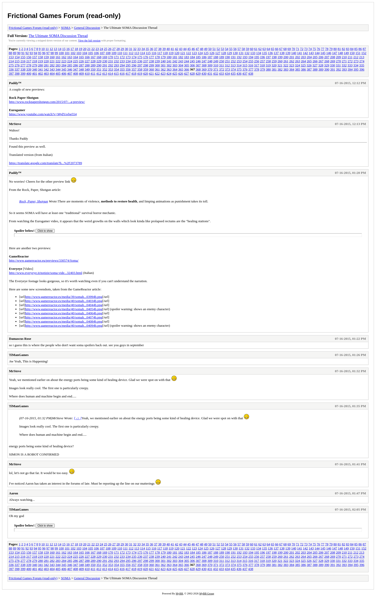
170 (110, 57)
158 (40, 57)
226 (81, 61)
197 (268, 57)
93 (31, 53)
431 (209, 73)
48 (201, 49)
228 (93, 61)
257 (262, 61)
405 (58, 73)
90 (19, 53)
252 (233, 61)
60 (251, 49)
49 (205, 49)
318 (262, 65)
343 (52, 69)
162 (64, 57)
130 (235, 53)
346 (69, 69)
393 (344, 69)
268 (327, 61)
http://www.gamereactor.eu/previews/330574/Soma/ (44, 260)
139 (287, 53)
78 (326, 49)
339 (28, 69)
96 (43, 53)
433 (221, 73)
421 (151, 73)
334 (356, 65)
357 (134, 69)
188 (215, 57)
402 (40, 73)
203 (303, 57)
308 (204, 65)
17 (72, 49)
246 (198, 61)
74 (310, 49)
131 (241, 53)
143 (311, 53)
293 (116, 65)
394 (350, 69)
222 (58, 61)
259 (274, 61)
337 (17, 69)
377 (250, 69)
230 (104, 61)
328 (320, 65)
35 (147, 49)
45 (189, 49)
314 (239, 65)
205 (315, 57)
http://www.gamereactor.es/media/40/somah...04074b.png (63, 317)
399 (23, 73)
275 (11, 65)
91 (23, 53)
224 (69, 61)
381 (274, 69)
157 (34, 57)
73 (305, 49)
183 (186, 57)
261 (285, 61)
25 (105, 49)
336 (11, 69)
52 (218, 49)
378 (256, 69)
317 (256, 65)
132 (247, 53)
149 (346, 53)
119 (171, 53)
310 (215, 65)
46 (193, 49)
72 (301, 49)
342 (46, 69)
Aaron (13, 493)
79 (331, 49)
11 (47, 49)
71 (297, 49)
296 (134, 65)
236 (140, 61)
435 (233, 73)
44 (184, 49)
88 (10, 53)
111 (125, 53)
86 (360, 49)
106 (96, 53)
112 (131, 53)
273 (356, 61)
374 (233, 69)
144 (317, 53)
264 (303, 61)
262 (291, 61)
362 (163, 69)
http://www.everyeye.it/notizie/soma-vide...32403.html (45, 273)
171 (116, 57)
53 (222, 49)
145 (323, 53)
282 (52, 65)
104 (84, 53)
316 (250, 65)
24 (101, 49)
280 (40, 65)
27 (114, 49)
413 (104, 73)
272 (350, 61)
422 (157, 73)
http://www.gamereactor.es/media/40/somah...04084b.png (63, 321)
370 (210, 69)
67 (281, 49)
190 (227, 57)
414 (110, 73)
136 (270, 53)
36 (151, 49)
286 (75, 65)
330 (332, 65)
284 (64, 65)
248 (210, 61)
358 (140, 69)
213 (361, 57)
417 (128, 73)
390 (327, 69)
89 (14, 53)
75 (314, 49)
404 (52, 73)
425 (174, 73)
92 (27, 53)
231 (110, 61)
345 (64, 69)
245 (192, 61)
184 (192, 57)
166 (87, 57)
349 (87, 69)
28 (118, 49)
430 (203, 73)
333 (350, 65)
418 (133, 73)
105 (90, 53)
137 (276, 53)
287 (81, 65)
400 (28, 73)
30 (126, 49)
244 (186, 61)
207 (327, 57)
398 (17, 73)
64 (268, 49)
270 (338, 61)
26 (109, 49)
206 (321, 57)
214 (11, 61)
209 (338, 57)
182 (180, 57)
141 (299, 53)
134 (258, 53)
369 (204, 69)
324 (297, 65)
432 (215, 73)
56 (235, 49)
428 (192, 73)
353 (110, 69)
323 (291, 65)
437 (245, 73)
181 (174, 57)
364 (174, 69)
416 (122, 73)
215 (17, 61)
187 (210, 57)
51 (214, 49)
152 (363, 53)
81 (339, 49)
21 (88, 49)
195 (256, 57)
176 (145, 57)
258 (268, 61)
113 (136, 53)
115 (148, 53)
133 (253, 53)
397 (11, 73)
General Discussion (87, 28)
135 (264, 53)
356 (128, 69)
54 (226, 49)
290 (98, 65)
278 (28, 65)
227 (87, 61)
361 (157, 69)
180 (169, 57)
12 (51, 49)
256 (256, 61)
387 (309, 69)
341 (40, 69)
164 (75, 57)
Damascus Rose (20, 339)
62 (260, 49)
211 (350, 57)
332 (344, 65)
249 (215, 61)
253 (239, 61)
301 (163, 65)
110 (119, 53)
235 (134, 61)
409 (81, 73)
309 (210, 65)
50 (210, 49)
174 (134, 57)
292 (110, 65)
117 (159, 53)
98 (52, 53)
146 (328, 53)
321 (280, 65)
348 (81, 69)
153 (11, 57)
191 (233, 57)
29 (122, 49)
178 (157, 57)
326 (309, 65)
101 (67, 53)
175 (140, 57)
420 (145, 73)
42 (176, 49)
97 (48, 53)
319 (268, 65)
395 (356, 69)
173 (128, 57)
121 (182, 53)
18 (76, 49)
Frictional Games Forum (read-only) (64, 16)
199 (280, 57)
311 (221, 65)
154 (17, 57)
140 (293, 53)
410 (87, 73)
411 (93, 73)
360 (151, 69)
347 (75, 69)
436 (239, 73)
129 (229, 53)
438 (250, 73)
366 (186, 69)
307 (198, 65)
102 (73, 53)
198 (274, 57)
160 (52, 57)
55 (230, 49)
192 (239, 57)
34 (143, 49)
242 (174, 61)
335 (361, 65)
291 (104, 65)
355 (122, 69)
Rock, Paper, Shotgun (33, 201)
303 (174, 65)
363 (169, 69)
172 (122, 57)
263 (297, 61)
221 (52, 61)
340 (34, 69)
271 (344, 61)
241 (169, 61)
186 (204, 57)
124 (200, 53)
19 (80, 49)
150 (352, 53)
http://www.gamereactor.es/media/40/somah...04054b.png (63, 309)
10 (43, 49)
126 (211, 53)
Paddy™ (15, 83)
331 (338, 65)
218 (34, 61)
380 (268, 69)
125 (206, 53)
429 (198, 73)
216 (23, 61)
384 (291, 69)
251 (227, 61)
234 (128, 61)
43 (180, 49)
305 (186, 65)
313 (233, 65)
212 (356, 57)
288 (87, 65)
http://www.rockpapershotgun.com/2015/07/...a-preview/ (47, 102)
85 (356, 49)
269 (332, 61)
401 (34, 73)
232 (116, 61)
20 (84, 49)
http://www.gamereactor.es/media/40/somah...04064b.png (63, 313)
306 (192, 65)
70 (293, 49)
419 (139, 73)
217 (28, 61)
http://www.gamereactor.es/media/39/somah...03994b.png (63, 297)
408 (75, 73)
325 (303, 65)
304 (180, 65)
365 (180, 69)
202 (297, 57)
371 (215, 69)
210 (344, 57)
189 (221, 57)
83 (347, 49)
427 (186, 73)
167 (93, 57)
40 (168, 49)
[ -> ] (78, 418)
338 (23, 69)
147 (334, 53)
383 (285, 69)
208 (332, 57)
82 (343, 49)
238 (151, 61)
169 (104, 57)
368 (198, 69)
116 (154, 53)
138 (282, 53)
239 (157, 61)
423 (163, 73)
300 (157, 65)
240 (163, 61)
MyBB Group (206, 593)
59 (247, 49)
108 (108, 53)
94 (35, 53)
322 (285, 65)
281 (46, 65)
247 (204, 61)
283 (58, 65)
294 (122, 65)
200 (285, 57)
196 (262, 57)
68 (285, 49)
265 (309, 61)
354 (116, 69)
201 (291, 57)
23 (97, 49)
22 (93, 49)
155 (23, 57)
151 (358, 53)
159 (46, 57)
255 (250, 61)
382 (280, 69)
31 (130, 49)
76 (318, 49)
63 (264, 49)
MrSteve (15, 124)
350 (93, 69)
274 (361, 61)
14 (59, 49)
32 (134, 49)
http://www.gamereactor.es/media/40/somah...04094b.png (63, 325)
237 (145, 61)
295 (128, 65)
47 (197, 49)
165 (81, 57)
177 (151, 57)
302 (169, 65)
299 (151, 65)
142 (305, 53)
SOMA (65, 28)
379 (262, 69)
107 (102, 53)
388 (315, 69)
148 (340, 53)
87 (364, 49)
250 (221, 61)
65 (272, 49)
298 (145, 65)
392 (338, 69)
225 (75, 61)
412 (98, 73)
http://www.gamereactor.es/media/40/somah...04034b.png (63, 301)
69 (289, 49)
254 (245, 61)
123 (194, 53)
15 (63, 49)
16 (68, 49)
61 (255, 49)
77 (322, 49)
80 (335, 49)
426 (180, 73)
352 (104, 69)
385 (297, 69)
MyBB (179, 593)
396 (361, 69)
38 (160, 49)
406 (64, 73)
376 (245, 69)
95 (39, 53)
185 (198, 57)
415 (116, 73)
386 (303, 69)
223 (64, 61)
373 (227, 69)
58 (243, 49)
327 (315, 65)
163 (69, 57)
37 (155, 49)
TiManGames (19, 355)
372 (221, 69)
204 (309, 57)
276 (17, 65)
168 (98, 57)
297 (140, 65)
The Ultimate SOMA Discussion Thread (58, 36)
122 (188, 53)
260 (280, 61)
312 (227, 65)
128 (223, 53)
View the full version (89, 40)
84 (351, 49)
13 (55, 49)
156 (28, 57)
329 (326, 65)
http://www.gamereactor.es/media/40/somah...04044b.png (63, 305)
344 (58, 69)
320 (274, 65)
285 (69, 65)
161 (58, 57)
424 (169, 73)
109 (114, 53)
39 (164, 49)
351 (98, 69)
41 (172, 49)
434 (227, 73)
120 (177, 53)
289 (93, 65)
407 (69, 73)
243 (180, 61)
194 (250, 57)
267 (321, 61)
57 (239, 49)
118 (165, 53)
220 (46, 61)
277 (23, 65)
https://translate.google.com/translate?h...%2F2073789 (45, 163)
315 (245, 65)
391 (332, 69)
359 (145, 69)
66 (276, 49)
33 (138, 49)
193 (245, 57)
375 (239, 69)
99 (56, 53)
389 (321, 69)
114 (142, 53)
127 (217, 53)
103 (78, 53)
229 (98, 61)
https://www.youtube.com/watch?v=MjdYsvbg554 (43, 114)
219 (40, 61)
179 (163, 57)
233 (122, 61)
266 (315, 61)
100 (61, 53)
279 (34, 65)
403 (46, 73)
